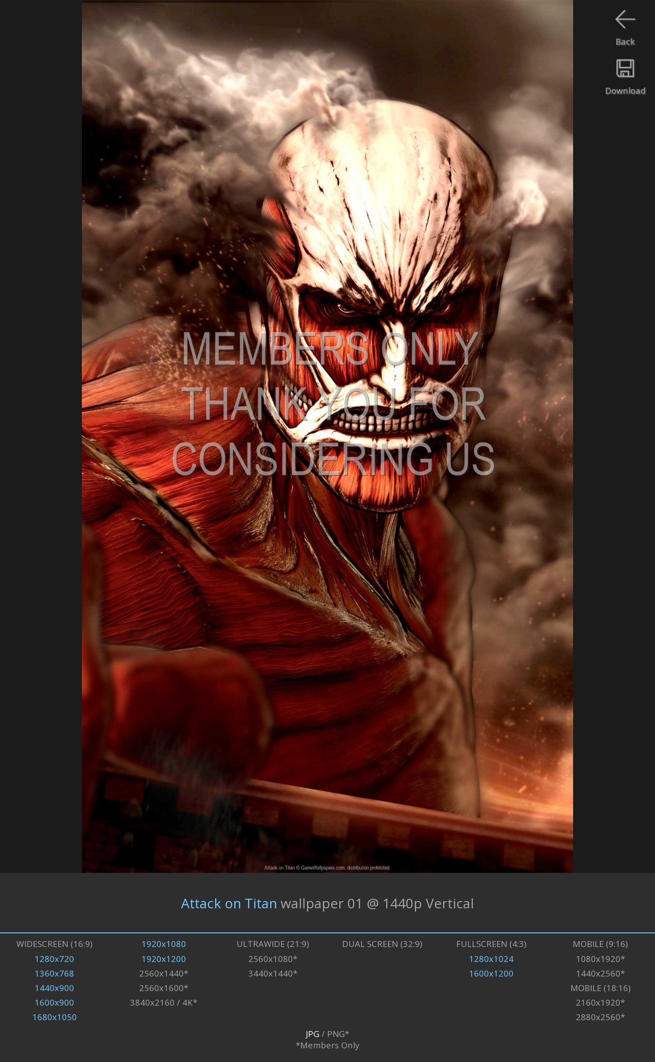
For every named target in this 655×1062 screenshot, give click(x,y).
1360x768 (54, 973)
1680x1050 (54, 1016)
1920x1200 (163, 958)
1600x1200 (491, 973)
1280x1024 (491, 958)
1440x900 (54, 987)
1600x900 (54, 1002)
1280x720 (54, 958)
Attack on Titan (229, 902)
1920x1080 (163, 943)
